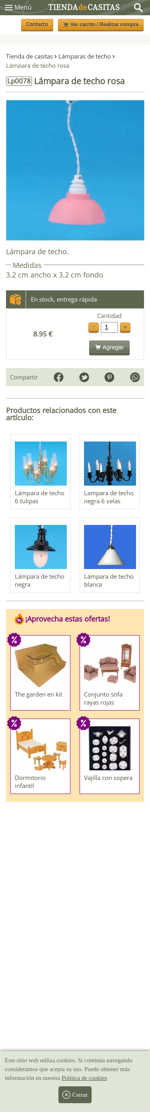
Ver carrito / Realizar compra (100, 24)
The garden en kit (38, 694)
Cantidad (109, 316)
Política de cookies (84, 1078)
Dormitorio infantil (30, 782)
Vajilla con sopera (108, 778)
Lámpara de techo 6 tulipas (39, 497)
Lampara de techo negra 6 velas (109, 497)
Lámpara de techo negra (39, 580)
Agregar (109, 347)
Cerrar (75, 1095)
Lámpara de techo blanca (109, 580)
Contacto (37, 24)
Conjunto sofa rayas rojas (103, 698)
